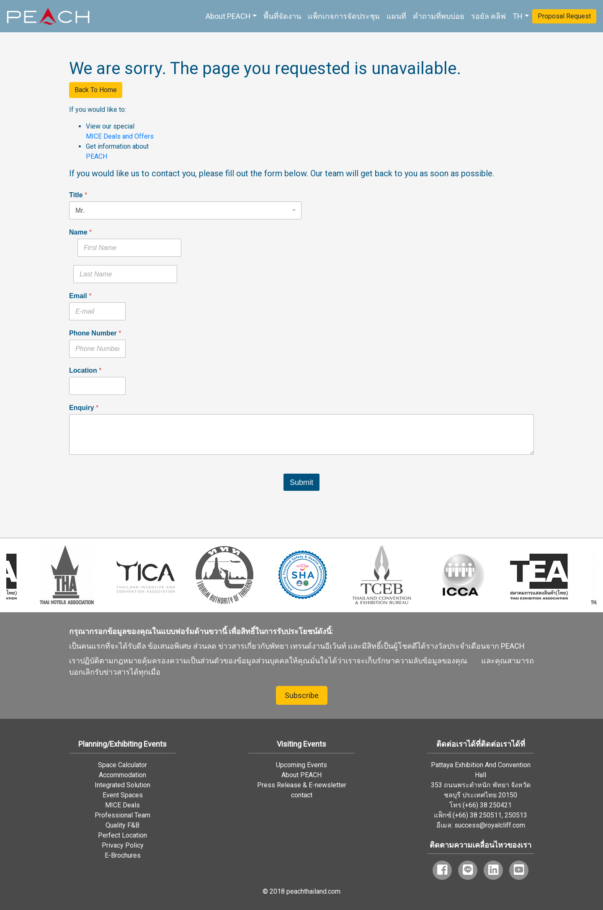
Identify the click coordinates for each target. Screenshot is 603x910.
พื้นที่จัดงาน (282, 16)
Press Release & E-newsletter (301, 785)
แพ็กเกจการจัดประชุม (344, 16)
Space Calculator (122, 765)
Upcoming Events (301, 765)
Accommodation (122, 775)
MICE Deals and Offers (120, 136)
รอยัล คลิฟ (488, 16)
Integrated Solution (122, 785)
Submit (301, 482)
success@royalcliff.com (489, 825)
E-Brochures (123, 855)
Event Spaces (123, 795)
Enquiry (83, 407)
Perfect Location (122, 835)
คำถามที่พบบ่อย (438, 16)
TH (518, 16)
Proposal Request (564, 16)
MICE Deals (122, 805)
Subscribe (302, 695)
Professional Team (122, 815)
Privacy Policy (123, 845)
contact (301, 795)
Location (85, 370)
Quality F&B (122, 825)
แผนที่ (396, 16)
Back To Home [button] (96, 90)
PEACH (96, 156)
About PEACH (228, 16)
